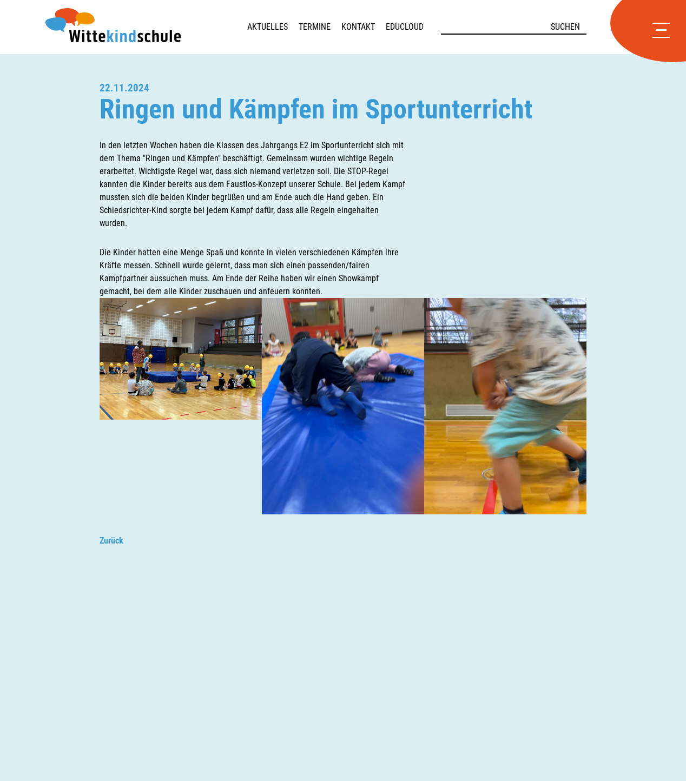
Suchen (565, 27)
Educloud (405, 27)
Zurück (111, 540)
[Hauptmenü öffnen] (661, 31)
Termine (315, 27)
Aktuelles (267, 27)
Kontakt (358, 27)
